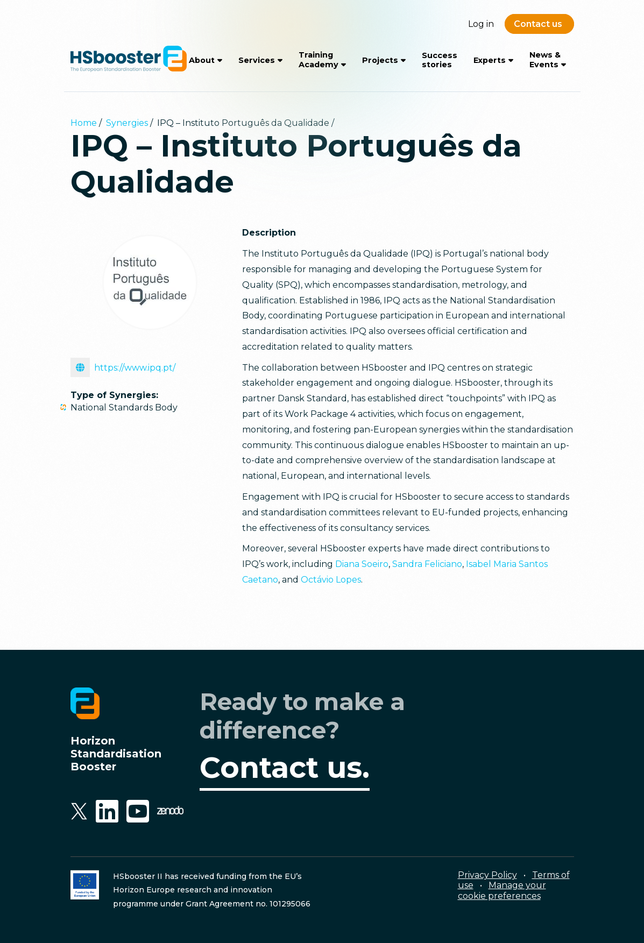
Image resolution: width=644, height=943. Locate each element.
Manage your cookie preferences (502, 890)
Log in (481, 24)
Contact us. (285, 767)
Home (83, 123)
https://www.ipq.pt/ (122, 367)
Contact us (538, 24)
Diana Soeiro (361, 564)
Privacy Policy (487, 875)
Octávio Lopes (331, 580)
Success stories (439, 60)
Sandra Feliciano (427, 564)
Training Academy (318, 59)
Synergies (127, 123)
